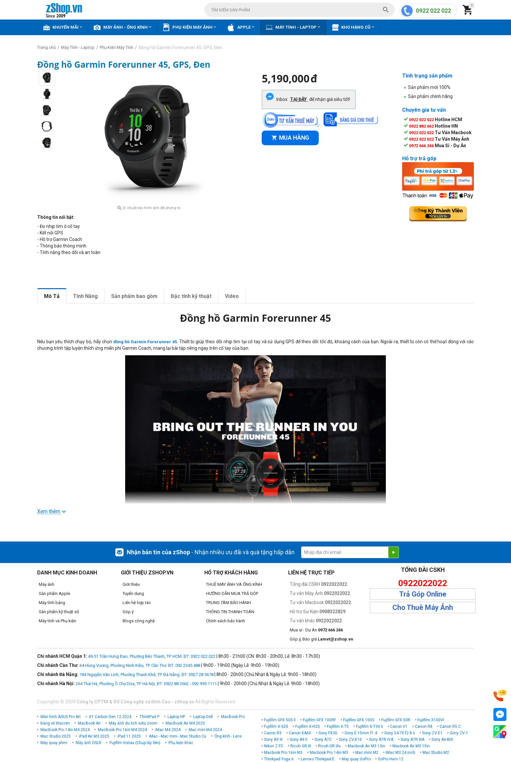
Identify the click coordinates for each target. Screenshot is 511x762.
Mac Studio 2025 (55, 736)
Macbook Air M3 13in (366, 746)
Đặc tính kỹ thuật (191, 296)
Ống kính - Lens (228, 736)
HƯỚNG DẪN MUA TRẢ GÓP (232, 593)
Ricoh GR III (300, 746)
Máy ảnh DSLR (88, 743)
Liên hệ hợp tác (137, 602)
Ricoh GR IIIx (329, 746)
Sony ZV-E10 (350, 739)
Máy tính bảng (52, 602)
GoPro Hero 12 (390, 759)
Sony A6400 (442, 739)
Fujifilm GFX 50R (395, 720)
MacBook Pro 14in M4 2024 (65, 729)
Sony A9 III (273, 739)
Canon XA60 (300, 733)
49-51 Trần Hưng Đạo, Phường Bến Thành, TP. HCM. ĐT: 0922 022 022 (151, 656)
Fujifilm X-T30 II (369, 726)
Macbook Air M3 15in (411, 746)
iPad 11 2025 (129, 736)
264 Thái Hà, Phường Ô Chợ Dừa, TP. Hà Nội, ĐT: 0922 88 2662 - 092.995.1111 (146, 683)
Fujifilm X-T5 (338, 726)
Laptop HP (176, 716)
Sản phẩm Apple (54, 593)
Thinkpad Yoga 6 (279, 759)
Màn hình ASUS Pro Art (60, 716)
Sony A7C (323, 739)
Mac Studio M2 (435, 752)
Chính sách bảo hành (225, 620)
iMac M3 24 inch (400, 752)
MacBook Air (89, 723)
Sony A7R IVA (381, 739)
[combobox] (299, 10)
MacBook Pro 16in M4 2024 (122, 729)
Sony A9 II (298, 739)
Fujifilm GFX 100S (358, 720)
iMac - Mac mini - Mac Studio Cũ (177, 736)
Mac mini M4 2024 (205, 729)
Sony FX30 (327, 733)
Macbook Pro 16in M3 (283, 752)
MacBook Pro (233, 716)
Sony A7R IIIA (412, 739)
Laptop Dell (203, 716)
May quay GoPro (356, 759)
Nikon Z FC (273, 746)
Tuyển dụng (133, 593)
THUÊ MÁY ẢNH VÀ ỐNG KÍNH (234, 584)
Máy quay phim (53, 743)
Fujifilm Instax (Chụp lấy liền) (135, 743)
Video (232, 296)
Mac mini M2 (366, 752)
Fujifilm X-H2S (307, 726)
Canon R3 (273, 733)
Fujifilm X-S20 (276, 726)
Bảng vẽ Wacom (55, 723)
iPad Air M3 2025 (94, 736)
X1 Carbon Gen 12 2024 (110, 716)
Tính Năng (85, 296)
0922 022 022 (433, 10)
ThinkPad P (149, 716)
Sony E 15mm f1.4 (360, 733)
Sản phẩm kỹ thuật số (59, 611)
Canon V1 (399, 726)
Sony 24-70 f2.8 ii (399, 733)
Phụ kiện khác (180, 743)
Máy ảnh (46, 584)
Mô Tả (52, 296)
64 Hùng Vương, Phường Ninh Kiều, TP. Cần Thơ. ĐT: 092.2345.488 (140, 665)
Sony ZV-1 (459, 733)
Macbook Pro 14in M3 (329, 752)
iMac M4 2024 (168, 729)
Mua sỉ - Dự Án (316, 630)
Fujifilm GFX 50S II (280, 720)
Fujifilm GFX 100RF (319, 720)
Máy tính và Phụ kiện (57, 620)
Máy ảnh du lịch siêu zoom (133, 723)
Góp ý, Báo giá (321, 639)
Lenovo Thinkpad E (317, 759)
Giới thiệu (131, 584)
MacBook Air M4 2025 (185, 723)
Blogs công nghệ (139, 620)
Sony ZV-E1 (432, 733)
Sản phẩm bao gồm (134, 296)
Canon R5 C (450, 726)
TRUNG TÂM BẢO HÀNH (228, 602)
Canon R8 (423, 726)
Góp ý (128, 611)
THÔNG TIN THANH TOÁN (230, 611)
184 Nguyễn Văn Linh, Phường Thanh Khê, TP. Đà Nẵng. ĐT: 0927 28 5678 (146, 674)
